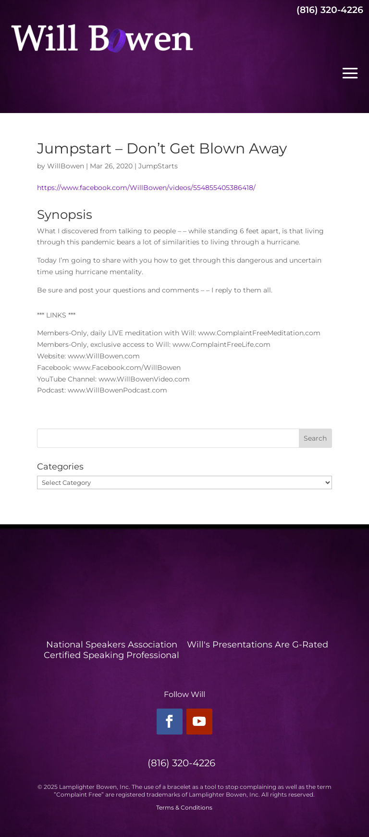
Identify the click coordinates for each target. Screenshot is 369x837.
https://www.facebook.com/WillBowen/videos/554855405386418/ (146, 187)
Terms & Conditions (184, 807)
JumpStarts (158, 166)
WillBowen (65, 166)
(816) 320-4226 (329, 9)
